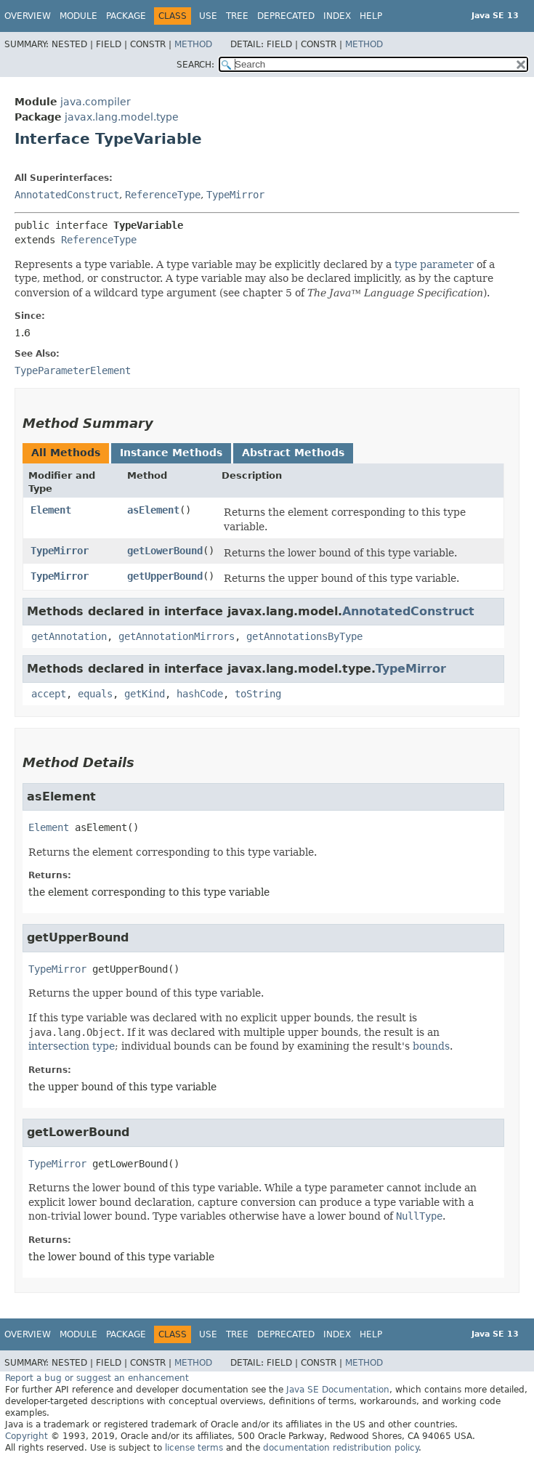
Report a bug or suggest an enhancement (97, 1378)
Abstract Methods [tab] (293, 452)
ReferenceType (163, 194)
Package (126, 16)
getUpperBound (165, 576)
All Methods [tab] (65, 452)
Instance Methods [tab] (171, 452)
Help (371, 16)
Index (337, 16)
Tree (237, 16)
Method (193, 44)
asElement (153, 510)
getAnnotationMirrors (176, 636)
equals (95, 694)
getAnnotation (69, 636)
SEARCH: (195, 65)
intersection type (71, 1046)
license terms (194, 1448)
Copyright (26, 1436)
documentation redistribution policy (340, 1448)
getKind (144, 694)
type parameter (434, 264)
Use (208, 16)
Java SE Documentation (337, 1390)
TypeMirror (235, 194)
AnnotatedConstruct (67, 194)
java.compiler (95, 102)
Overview (27, 16)
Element (51, 510)
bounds (431, 1046)
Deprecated (286, 16)
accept (48, 694)
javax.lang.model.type (122, 117)
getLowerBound (165, 550)
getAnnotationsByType (304, 636)
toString (258, 694)
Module (78, 16)
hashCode (200, 694)
